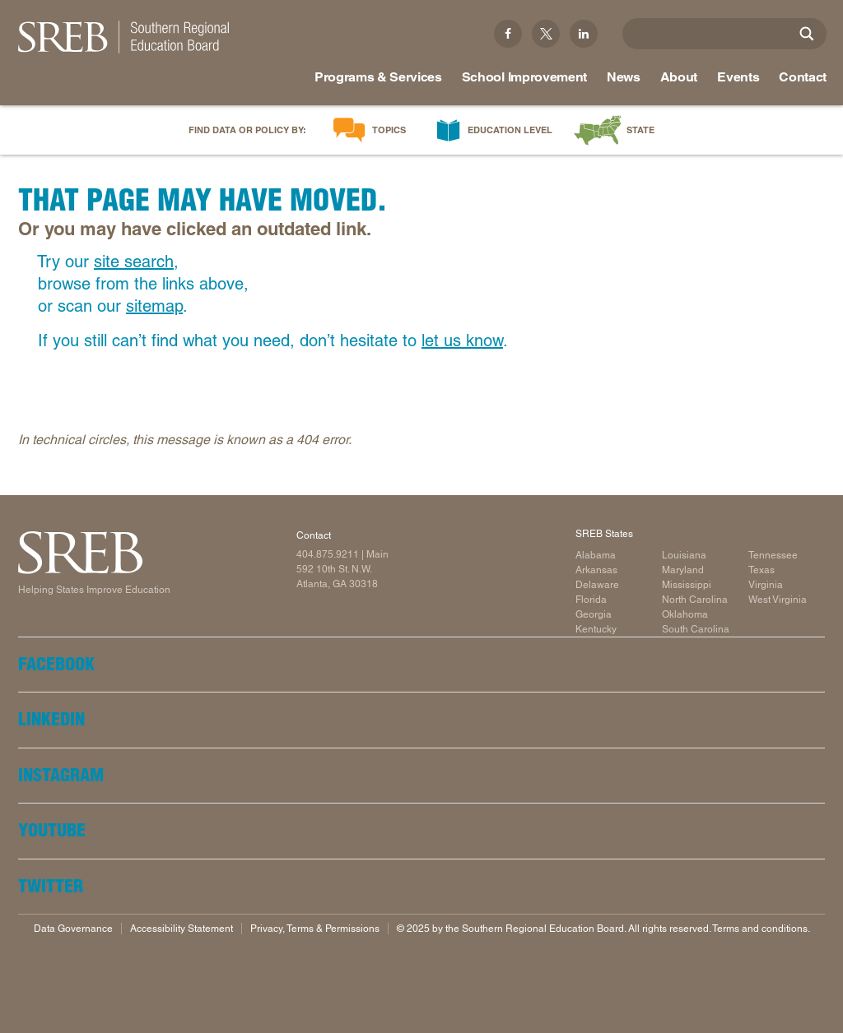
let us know (462, 340)
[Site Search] (807, 33)
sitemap (154, 306)
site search (134, 261)
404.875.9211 (327, 554)
